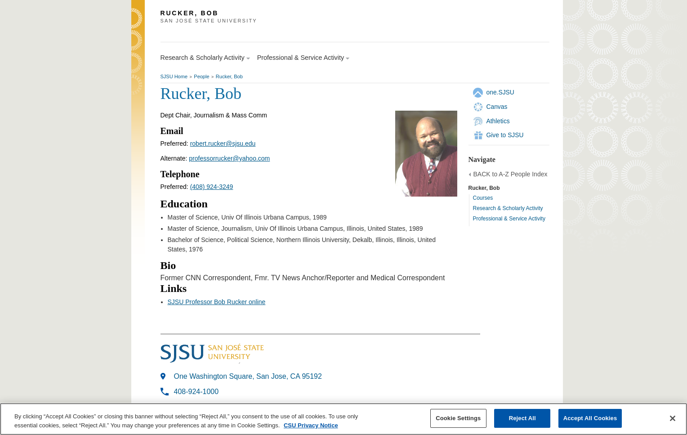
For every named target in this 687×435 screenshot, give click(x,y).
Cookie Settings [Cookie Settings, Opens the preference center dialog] (458, 418)
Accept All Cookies (590, 418)
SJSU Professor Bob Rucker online (217, 301)
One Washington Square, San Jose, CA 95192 (248, 376)
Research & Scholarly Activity (508, 208)
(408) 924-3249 (211, 186)
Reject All (522, 418)
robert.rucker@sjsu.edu (223, 143)
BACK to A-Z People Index (510, 174)
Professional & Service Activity (509, 218)
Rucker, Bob (229, 76)
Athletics (498, 121)
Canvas (497, 106)
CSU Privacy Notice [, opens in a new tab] (311, 425)
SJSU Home (174, 76)
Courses (483, 198)
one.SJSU (500, 92)
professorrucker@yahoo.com (229, 158)
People (201, 76)
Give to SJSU (505, 135)
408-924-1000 (196, 391)
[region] (343, 419)
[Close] (673, 418)
